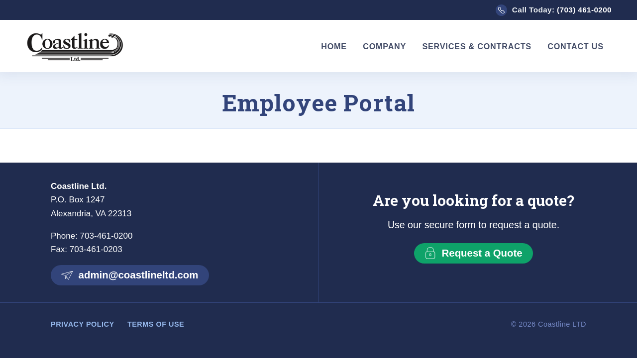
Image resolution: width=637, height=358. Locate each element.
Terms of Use (155, 324)
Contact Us (575, 46)
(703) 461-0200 (584, 9)
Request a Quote (473, 253)
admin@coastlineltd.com (129, 275)
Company (384, 46)
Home (334, 46)
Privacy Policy (82, 324)
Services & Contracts (476, 46)
